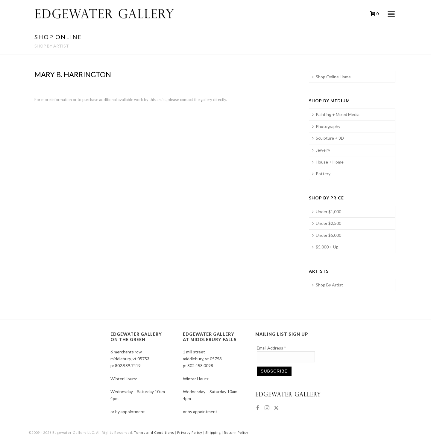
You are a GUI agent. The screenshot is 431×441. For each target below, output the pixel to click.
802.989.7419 (128, 365)
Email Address (271, 347)
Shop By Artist (327, 284)
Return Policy (236, 432)
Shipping (213, 432)
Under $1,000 (326, 211)
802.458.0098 (200, 365)
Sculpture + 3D (328, 138)
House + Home (328, 161)
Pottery (321, 173)
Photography (326, 126)
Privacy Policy (189, 432)
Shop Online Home (331, 76)
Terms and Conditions (154, 432)
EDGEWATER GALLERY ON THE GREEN (136, 337)
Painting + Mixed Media (335, 114)
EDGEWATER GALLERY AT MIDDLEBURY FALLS (210, 337)
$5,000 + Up (325, 246)
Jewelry (321, 149)
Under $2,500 (326, 223)
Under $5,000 (326, 235)
